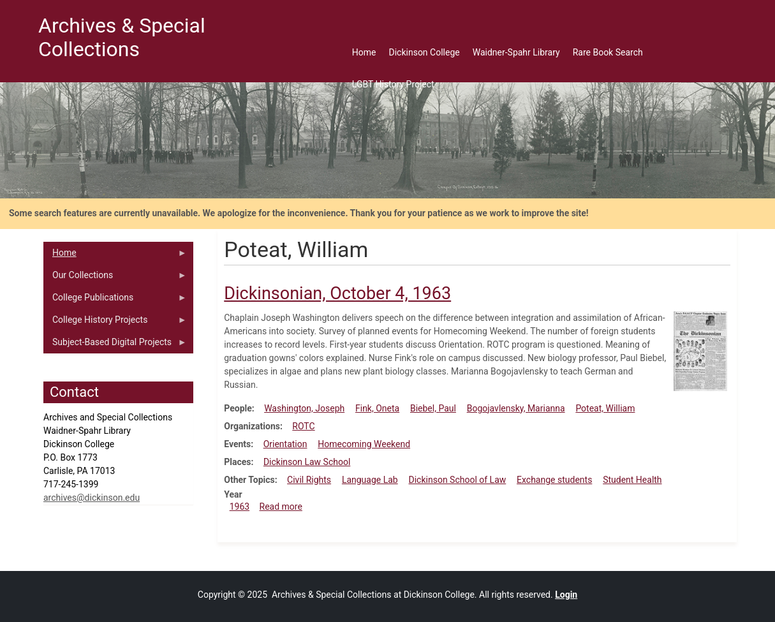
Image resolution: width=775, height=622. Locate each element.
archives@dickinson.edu (91, 497)
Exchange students (554, 480)
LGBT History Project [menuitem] (393, 84)
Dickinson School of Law (457, 480)
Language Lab (370, 480)
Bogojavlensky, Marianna (516, 408)
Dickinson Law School (306, 462)
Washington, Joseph (304, 408)
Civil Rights (309, 480)
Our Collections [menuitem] (115, 278)
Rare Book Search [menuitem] (608, 52)
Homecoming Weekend (364, 444)
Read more (281, 506)
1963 (239, 506)
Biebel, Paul (433, 408)
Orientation (285, 444)
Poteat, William (605, 408)
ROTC (303, 426)
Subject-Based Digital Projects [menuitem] (115, 345)
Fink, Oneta (377, 408)
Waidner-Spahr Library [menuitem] (516, 52)
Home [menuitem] (364, 52)
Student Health (632, 480)
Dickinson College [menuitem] (424, 52)
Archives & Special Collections (121, 37)
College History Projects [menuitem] (115, 323)
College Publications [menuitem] (115, 300)
